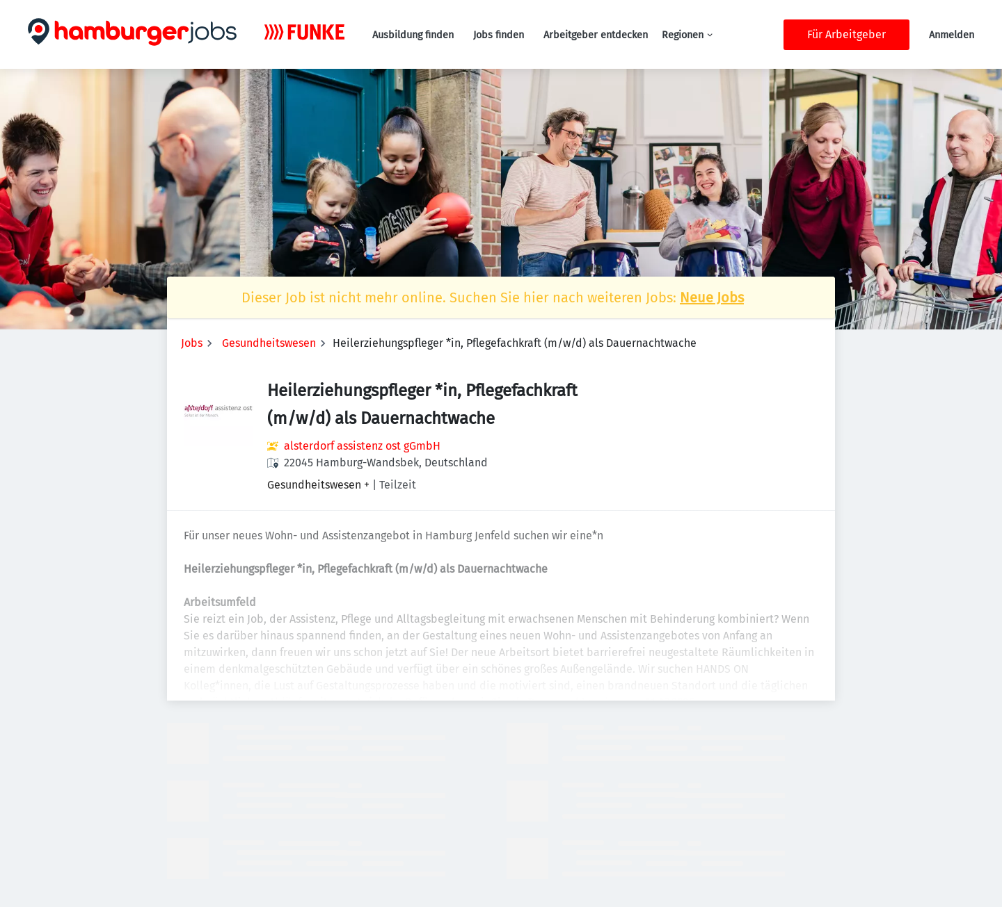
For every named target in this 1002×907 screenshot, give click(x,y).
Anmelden (951, 35)
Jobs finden (498, 35)
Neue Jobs (712, 297)
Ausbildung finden (413, 35)
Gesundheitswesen (269, 343)
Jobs (191, 343)
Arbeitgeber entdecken (595, 35)
